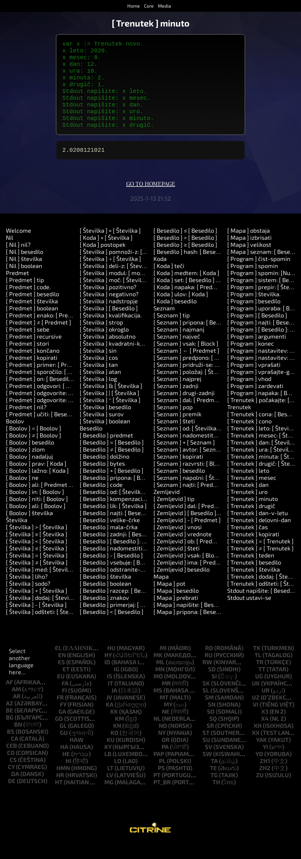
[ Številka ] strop (101, 338)
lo (117, 777)
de (12, 797)
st (206, 749)
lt (110, 784)
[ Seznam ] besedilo (179, 486)
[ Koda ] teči (168, 282)
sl (206, 706)
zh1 (265, 777)
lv (109, 791)
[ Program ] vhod (249, 395)
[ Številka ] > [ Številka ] (36, 543)
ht (59, 798)
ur (266, 706)
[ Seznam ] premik (177, 430)
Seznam (164, 324)
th (216, 798)
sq (213, 734)
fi (64, 706)
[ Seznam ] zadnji (175, 402)
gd (59, 734)
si (214, 692)
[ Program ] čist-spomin (258, 275)
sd (212, 685)
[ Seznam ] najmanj (178, 345)
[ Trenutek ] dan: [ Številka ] (263, 458)
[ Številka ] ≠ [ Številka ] (37, 578)
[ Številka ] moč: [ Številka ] (115, 296)
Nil (9, 253)
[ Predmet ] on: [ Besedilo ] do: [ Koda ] (55, 395)
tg (214, 791)
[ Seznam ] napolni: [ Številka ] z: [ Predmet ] (211, 493)
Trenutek (239, 423)
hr (60, 791)
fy (63, 720)
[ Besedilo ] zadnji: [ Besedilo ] (119, 550)
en (62, 671)
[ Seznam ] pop (173, 423)
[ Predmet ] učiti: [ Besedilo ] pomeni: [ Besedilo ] (69, 430)
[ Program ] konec (250, 359)
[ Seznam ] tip (171, 331)
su (206, 756)
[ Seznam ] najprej (177, 395)
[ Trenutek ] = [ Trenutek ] (260, 557)
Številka (16, 536)
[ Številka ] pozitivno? (108, 303)
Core (149, 6)
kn (117, 741)
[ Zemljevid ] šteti (176, 564)
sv (208, 763)
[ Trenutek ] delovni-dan (259, 536)
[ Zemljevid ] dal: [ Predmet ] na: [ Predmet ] (210, 522)
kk (114, 727)
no (163, 741)
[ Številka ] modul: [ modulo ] (117, 289)
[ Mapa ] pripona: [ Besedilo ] (191, 628)
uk (256, 699)
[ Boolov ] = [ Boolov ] (33, 444)
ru (209, 671)
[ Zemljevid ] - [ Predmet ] (187, 536)
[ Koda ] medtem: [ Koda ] (186, 289)
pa (165, 763)
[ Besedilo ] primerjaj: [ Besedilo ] (123, 621)
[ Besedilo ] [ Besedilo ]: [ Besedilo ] (125, 557)
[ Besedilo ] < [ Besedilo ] (111, 628)
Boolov (15, 437)
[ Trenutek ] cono (249, 437)
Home (133, 6)
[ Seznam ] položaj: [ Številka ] (193, 388)
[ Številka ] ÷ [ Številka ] (110, 275)
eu (61, 692)
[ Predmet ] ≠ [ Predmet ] (38, 338)
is (109, 692)
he (66, 770)
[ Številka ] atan (100, 388)
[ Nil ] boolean (24, 282)
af (9, 698)
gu (64, 749)
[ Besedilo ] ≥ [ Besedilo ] (185, 260)
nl (157, 734)
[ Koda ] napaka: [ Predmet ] (189, 303)
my (168, 720)
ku (111, 756)
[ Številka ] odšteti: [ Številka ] (45, 628)
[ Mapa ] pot (169, 599)
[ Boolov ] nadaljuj (29, 472)
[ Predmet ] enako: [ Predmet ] (45, 331)
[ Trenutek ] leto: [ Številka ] (263, 444)
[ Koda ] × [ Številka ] (106, 253)
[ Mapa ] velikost (249, 260)
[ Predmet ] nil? (26, 423)
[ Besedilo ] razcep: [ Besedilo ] (120, 606)
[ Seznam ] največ (176, 352)
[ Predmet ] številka (32, 317)
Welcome (18, 246)
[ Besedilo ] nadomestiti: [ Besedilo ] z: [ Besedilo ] (145, 564)
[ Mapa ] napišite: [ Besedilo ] (191, 621)
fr (60, 713)
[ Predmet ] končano (32, 366)
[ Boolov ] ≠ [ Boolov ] (33, 451)
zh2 (264, 784)
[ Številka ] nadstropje (109, 317)
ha (64, 763)
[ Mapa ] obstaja (248, 246)
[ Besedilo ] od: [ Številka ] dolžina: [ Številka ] (139, 508)
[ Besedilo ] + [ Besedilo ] (111, 486)
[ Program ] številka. (254, 310)
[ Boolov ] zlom (25, 465)
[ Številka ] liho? (27, 592)
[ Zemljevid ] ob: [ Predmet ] (189, 557)
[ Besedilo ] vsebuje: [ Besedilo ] (121, 578)
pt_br (162, 798)
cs (13, 776)
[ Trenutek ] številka (253, 585)
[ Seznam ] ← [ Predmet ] (186, 366)
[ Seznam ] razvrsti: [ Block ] (190, 479)
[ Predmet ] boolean (32, 324)
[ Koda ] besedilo (175, 317)
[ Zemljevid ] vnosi (177, 543)
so (211, 727)
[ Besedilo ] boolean (105, 599)
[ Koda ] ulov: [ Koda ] (180, 310)
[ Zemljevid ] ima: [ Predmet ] (191, 578)
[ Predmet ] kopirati (31, 373)
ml (160, 678)
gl (63, 741)
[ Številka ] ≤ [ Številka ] (36, 564)
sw (207, 770)
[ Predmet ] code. (28, 303)
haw (76, 756)
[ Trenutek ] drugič (251, 522)
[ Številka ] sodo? (28, 599)
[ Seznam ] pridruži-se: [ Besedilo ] (198, 380)
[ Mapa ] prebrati (175, 613)
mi (163, 664)
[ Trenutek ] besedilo (254, 578)
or (166, 756)
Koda (160, 275)
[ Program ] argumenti (256, 352)
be (9, 726)
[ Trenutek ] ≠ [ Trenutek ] (260, 564)
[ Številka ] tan (99, 380)
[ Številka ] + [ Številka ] (36, 606)
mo (158, 692)
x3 (264, 727)
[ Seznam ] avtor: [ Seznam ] (190, 465)
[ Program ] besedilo (253, 317)
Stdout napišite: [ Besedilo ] (263, 606)
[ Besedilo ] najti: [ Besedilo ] (117, 529)
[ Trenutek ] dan (248, 501)
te (213, 784)
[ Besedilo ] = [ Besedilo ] (112, 458)
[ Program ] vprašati (253, 380)
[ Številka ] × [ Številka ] (110, 246)
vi (255, 720)
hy (108, 671)
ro (209, 664)
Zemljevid (166, 508)
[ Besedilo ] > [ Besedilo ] (185, 253)
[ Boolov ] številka (29, 529)
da (15, 790)
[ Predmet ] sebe (27, 345)
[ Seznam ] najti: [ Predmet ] (190, 501)
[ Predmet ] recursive (34, 352)
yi (265, 763)
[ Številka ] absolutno (108, 352)
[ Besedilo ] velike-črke (110, 536)
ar (17, 712)
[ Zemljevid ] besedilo (181, 585)
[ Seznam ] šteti (174, 437)
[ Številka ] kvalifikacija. (111, 331)
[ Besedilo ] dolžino (104, 472)
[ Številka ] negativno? (109, 310)
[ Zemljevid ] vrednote (182, 550)
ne (166, 727)
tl (258, 671)
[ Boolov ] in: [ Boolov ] (35, 508)
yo (259, 770)
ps (161, 784)
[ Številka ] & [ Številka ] (111, 402)
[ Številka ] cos (99, 373)
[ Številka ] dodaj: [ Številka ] (43, 613)
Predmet (17, 289)
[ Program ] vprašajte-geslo (264, 388)
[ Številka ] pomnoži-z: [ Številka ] (124, 268)
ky (107, 763)
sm (209, 713)
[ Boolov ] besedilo (30, 458)
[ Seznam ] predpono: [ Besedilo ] (196, 373)
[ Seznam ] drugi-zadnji (184, 409)
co (11, 769)
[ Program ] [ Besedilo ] (257, 331)
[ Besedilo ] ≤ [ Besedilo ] (185, 246)
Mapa (161, 592)
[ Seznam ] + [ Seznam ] (184, 458)
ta (214, 777)
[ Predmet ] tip (25, 296)
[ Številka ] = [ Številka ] (37, 571)
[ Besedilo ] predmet (106, 451)
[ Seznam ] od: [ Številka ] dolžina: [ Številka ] (212, 444)
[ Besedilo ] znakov (104, 613)
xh (258, 741)
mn (160, 685)
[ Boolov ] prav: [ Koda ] (36, 479)
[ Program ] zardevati (255, 402)
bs (10, 747)
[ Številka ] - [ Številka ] (36, 621)
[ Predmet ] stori (27, 359)
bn (18, 740)
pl (162, 777)
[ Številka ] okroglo (104, 345)
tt (261, 685)
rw (207, 678)
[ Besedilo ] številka (105, 592)
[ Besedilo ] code (101, 501)
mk (158, 671)
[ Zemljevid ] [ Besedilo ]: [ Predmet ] (201, 529)
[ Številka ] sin (98, 366)
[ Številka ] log (98, 395)
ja (114, 706)
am (16, 705)
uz (256, 713)
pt (156, 791)
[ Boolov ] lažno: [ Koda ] (37, 486)
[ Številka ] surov (102, 430)
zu (260, 791)
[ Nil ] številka (24, 275)
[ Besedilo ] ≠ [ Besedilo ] (112, 465)
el (58, 664)
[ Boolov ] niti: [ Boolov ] (37, 515)
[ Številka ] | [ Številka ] (109, 409)
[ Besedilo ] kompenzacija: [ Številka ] (129, 515)
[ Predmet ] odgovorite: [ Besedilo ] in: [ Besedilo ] (70, 409)
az (9, 719)
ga (62, 727)
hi (68, 777)
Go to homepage (150, 200)
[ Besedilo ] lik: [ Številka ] (113, 522)
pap (158, 770)
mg (108, 798)
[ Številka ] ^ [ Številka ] (110, 416)
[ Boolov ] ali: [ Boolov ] (36, 522)
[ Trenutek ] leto (248, 486)
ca (14, 754)
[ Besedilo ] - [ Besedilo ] (111, 571)
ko (114, 749)
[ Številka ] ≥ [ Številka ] (36, 550)
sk (206, 699)
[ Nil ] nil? (18, 260)
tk (256, 664)
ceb (11, 761)
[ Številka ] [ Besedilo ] (109, 324)
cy (11, 783)
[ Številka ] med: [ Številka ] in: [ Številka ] (60, 585)
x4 (265, 734)
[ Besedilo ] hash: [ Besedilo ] (191, 268)
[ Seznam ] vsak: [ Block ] (185, 359)
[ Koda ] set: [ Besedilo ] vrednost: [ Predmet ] (212, 296)
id (107, 678)
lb (107, 770)
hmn (63, 784)
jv (109, 713)
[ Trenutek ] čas (247, 543)
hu (111, 664)
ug (259, 692)
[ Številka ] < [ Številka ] (36, 557)
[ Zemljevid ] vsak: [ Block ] (188, 571)
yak (261, 756)
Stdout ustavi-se (249, 613)
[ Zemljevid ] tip (174, 515)
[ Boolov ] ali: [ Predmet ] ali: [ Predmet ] (58, 501)
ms (157, 706)
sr (210, 741)
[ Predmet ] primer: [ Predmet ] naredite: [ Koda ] (69, 380)
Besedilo (91, 444)
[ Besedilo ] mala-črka (109, 543)
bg (10, 733)
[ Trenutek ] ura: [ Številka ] (262, 465)
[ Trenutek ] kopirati (253, 550)
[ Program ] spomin (252, 282)
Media (164, 6)
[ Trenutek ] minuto (252, 515)
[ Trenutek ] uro (247, 508)
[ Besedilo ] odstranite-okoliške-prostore (134, 585)
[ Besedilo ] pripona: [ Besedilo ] (121, 493)
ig (116, 685)
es (61, 678)
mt (164, 713)
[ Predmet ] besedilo (32, 310)
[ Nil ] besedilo (24, 268)
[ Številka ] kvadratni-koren (116, 359)
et (66, 685)
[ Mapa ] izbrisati (249, 253)
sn (211, 720)
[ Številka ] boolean (105, 437)
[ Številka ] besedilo (105, 423)
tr (259, 678)
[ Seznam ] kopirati (178, 472)
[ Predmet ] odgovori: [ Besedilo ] (49, 402)
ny (161, 749)
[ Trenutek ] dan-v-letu (257, 529)
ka (109, 720)
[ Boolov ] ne (22, 493)
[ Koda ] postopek (103, 260)
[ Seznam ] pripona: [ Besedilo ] (194, 338)
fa (65, 699)
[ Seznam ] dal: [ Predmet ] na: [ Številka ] (207, 416)
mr (166, 699)
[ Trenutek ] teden (250, 571)
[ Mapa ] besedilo (176, 606)
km (119, 734)
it (110, 699)
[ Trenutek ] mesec (251, 493)
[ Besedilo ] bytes (102, 479)
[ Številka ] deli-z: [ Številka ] (117, 282)
